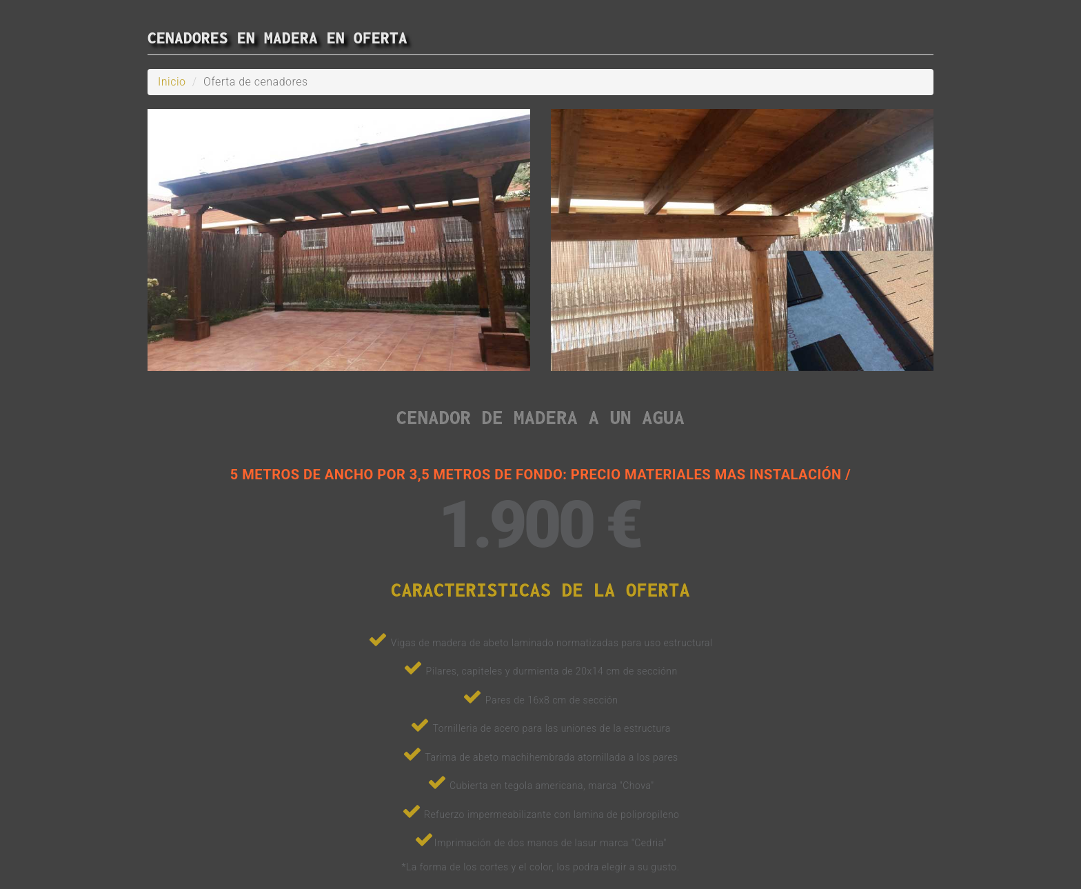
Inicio (171, 81)
